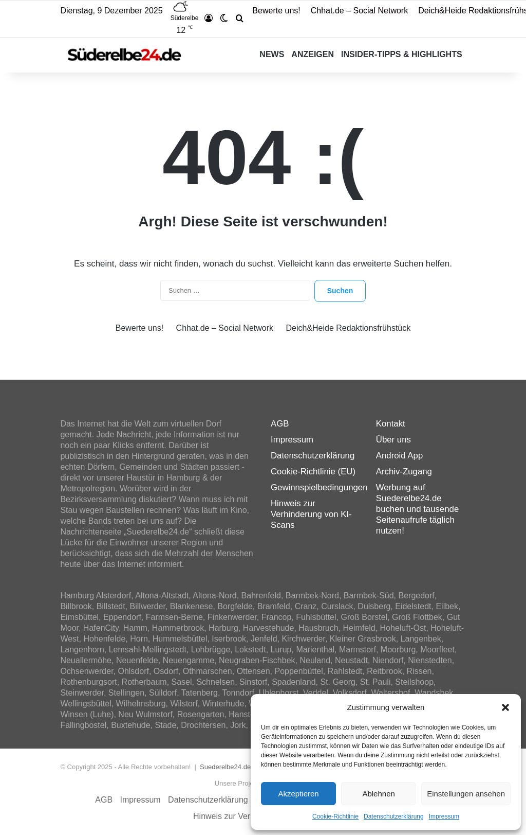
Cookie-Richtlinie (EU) (313, 471)
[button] (505, 707)
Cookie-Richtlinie (335, 816)
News (271, 54)
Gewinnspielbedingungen (319, 487)
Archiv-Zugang (404, 471)
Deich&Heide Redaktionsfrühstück (348, 328)
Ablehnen (378, 793)
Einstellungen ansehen (466, 793)
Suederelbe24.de (225, 767)
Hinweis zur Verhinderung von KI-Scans (311, 514)
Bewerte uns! (276, 10)
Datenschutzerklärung (394, 816)
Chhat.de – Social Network (359, 10)
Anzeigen (312, 54)
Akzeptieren (298, 793)
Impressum (444, 816)
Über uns (393, 440)
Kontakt (390, 424)
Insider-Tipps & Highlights (401, 54)
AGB (280, 424)
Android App (399, 455)
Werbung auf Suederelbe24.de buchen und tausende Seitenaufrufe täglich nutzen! (417, 509)
